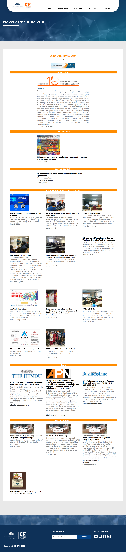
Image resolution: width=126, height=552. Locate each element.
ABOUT (50, 8)
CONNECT (107, 8)
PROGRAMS (79, 8)
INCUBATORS (64, 8)
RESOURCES (94, 8)
